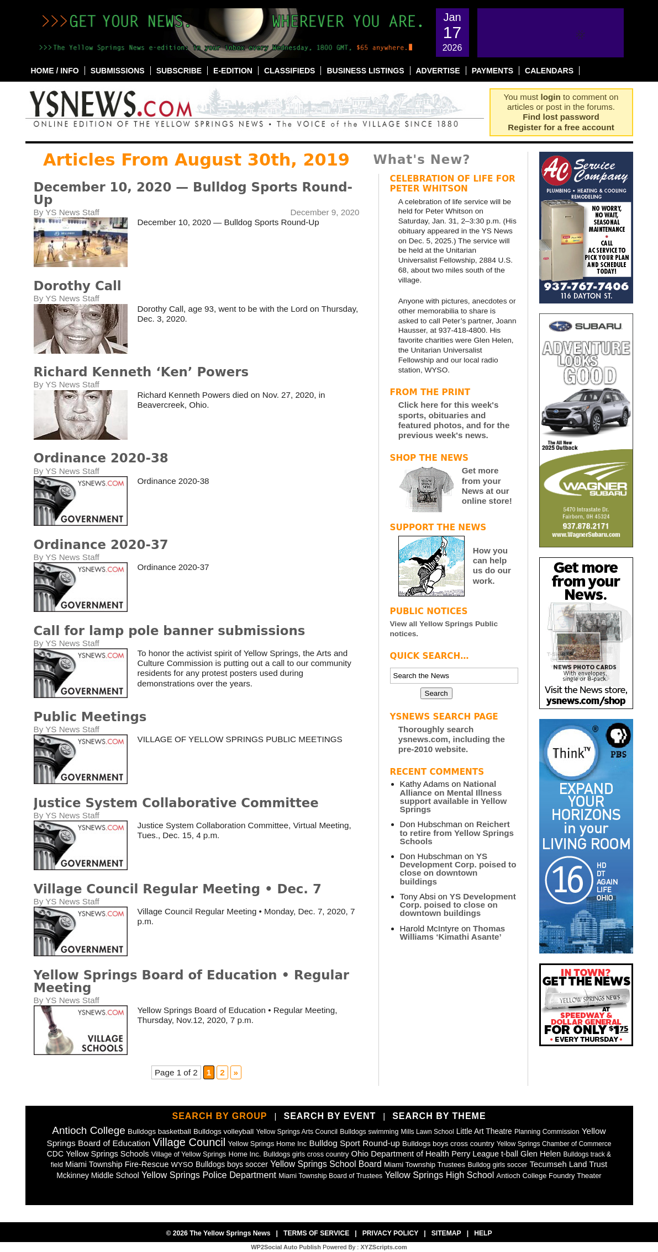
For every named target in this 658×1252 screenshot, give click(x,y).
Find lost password (561, 116)
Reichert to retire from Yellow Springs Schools (457, 832)
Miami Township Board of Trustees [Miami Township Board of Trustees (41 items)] (330, 1176)
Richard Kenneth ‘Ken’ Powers (141, 372)
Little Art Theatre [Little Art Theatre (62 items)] (484, 1131)
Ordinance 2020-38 (101, 458)
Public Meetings (90, 717)
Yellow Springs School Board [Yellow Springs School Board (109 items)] (326, 1164)
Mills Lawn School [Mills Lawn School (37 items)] (427, 1132)
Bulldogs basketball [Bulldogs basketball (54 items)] (159, 1131)
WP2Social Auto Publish (286, 1247)
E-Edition (232, 70)
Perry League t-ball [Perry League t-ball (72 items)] (484, 1153)
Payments (492, 70)
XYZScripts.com (383, 1247)
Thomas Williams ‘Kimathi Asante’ (453, 932)
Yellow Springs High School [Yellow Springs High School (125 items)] (439, 1175)
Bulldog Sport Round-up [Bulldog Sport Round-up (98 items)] (354, 1143)
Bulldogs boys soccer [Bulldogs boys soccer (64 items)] (232, 1164)
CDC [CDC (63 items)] (55, 1153)
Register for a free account (561, 127)
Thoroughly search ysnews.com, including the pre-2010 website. (451, 739)
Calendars (549, 70)
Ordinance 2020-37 (101, 544)
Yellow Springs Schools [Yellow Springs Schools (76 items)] (107, 1153)
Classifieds (289, 70)
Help (483, 1233)
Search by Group (219, 1116)
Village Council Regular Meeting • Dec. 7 (178, 889)
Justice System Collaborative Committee (176, 803)
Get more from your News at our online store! (487, 485)
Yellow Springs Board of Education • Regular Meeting (192, 981)
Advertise (438, 70)
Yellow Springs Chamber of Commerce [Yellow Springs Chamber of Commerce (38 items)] (554, 1144)
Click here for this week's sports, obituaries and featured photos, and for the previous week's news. (454, 420)
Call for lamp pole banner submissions (170, 631)
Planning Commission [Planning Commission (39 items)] (547, 1132)
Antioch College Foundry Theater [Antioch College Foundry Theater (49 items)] (549, 1175)
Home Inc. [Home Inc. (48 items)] (245, 1154)
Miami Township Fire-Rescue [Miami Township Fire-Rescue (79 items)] (117, 1164)
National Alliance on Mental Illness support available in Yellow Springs (453, 796)
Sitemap (446, 1233)
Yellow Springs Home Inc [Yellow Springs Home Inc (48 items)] (267, 1143)
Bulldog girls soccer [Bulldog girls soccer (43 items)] (497, 1165)
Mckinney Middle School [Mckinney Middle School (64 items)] (97, 1175)
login (551, 97)
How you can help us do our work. (492, 565)
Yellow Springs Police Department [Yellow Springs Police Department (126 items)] (208, 1175)
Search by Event (329, 1116)
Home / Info (55, 70)
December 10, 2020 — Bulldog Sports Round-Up (193, 193)
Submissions (118, 70)
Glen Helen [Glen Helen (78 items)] (540, 1153)
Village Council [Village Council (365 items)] (188, 1142)
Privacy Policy (390, 1233)
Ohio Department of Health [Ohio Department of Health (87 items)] (400, 1153)
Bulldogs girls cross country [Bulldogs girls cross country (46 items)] (306, 1154)
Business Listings (365, 70)
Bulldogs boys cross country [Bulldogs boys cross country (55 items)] (448, 1143)
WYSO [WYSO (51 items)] (182, 1164)
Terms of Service (316, 1233)
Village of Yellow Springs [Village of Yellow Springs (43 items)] (189, 1154)
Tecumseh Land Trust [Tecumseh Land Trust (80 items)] (568, 1164)
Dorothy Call (78, 286)
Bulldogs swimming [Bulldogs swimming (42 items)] (369, 1132)
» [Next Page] (236, 1072)
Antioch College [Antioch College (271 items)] (88, 1130)
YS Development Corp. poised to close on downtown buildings (458, 868)
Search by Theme (439, 1116)
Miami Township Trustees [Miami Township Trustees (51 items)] (424, 1164)
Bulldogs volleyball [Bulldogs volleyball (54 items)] (223, 1131)
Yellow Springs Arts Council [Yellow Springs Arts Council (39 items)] (297, 1132)
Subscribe (179, 70)
